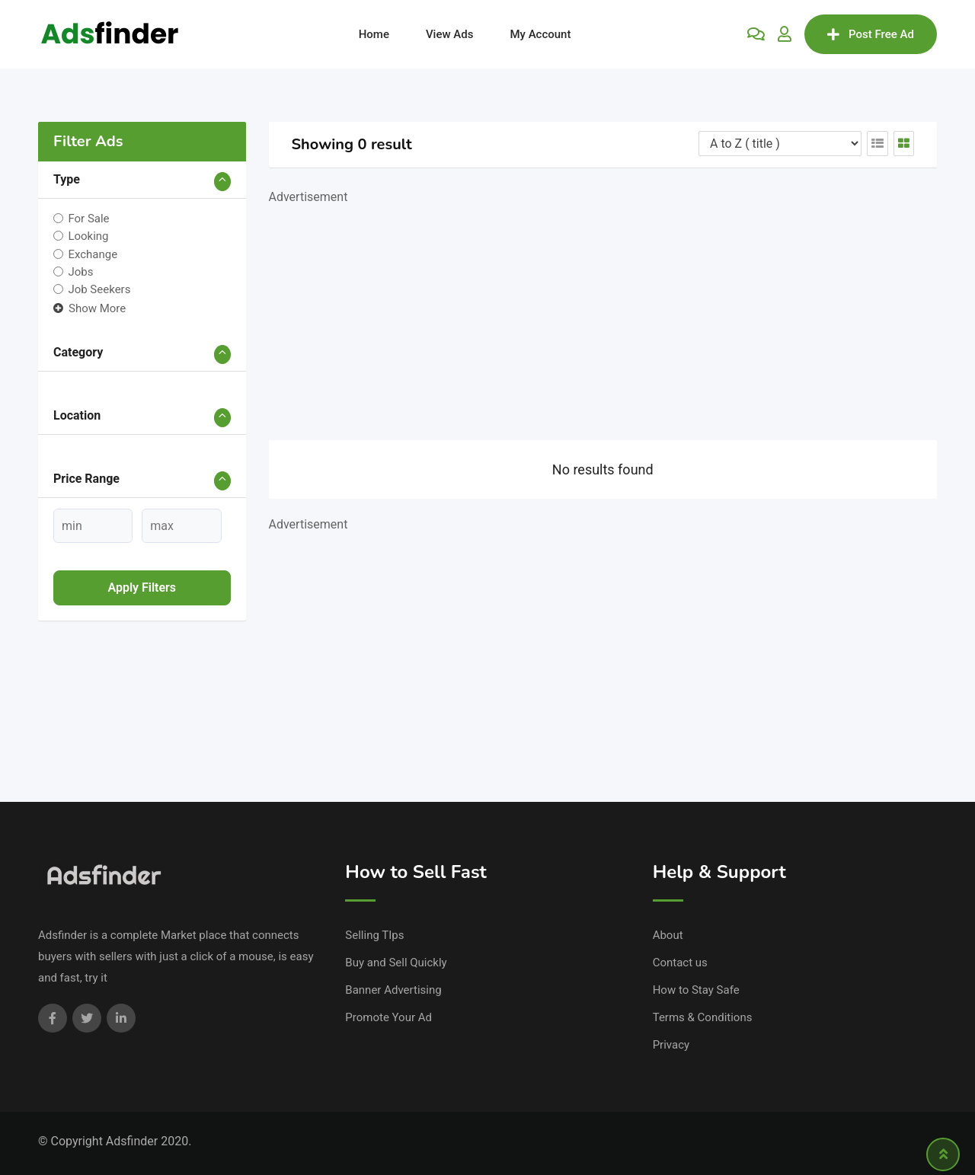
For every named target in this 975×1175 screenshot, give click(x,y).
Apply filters (141, 587)
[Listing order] (780, 143)
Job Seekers (99, 289)
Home (374, 34)
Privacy (671, 1045)
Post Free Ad (870, 34)
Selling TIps (374, 935)
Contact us (680, 962)
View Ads (450, 34)
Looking (88, 236)
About (668, 935)
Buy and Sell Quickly (395, 962)
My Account (540, 34)
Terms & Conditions (703, 1017)
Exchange (92, 253)
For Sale (88, 218)
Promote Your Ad (388, 1017)
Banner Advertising (393, 990)
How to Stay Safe (696, 990)
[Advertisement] (603, 314)
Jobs (80, 272)
